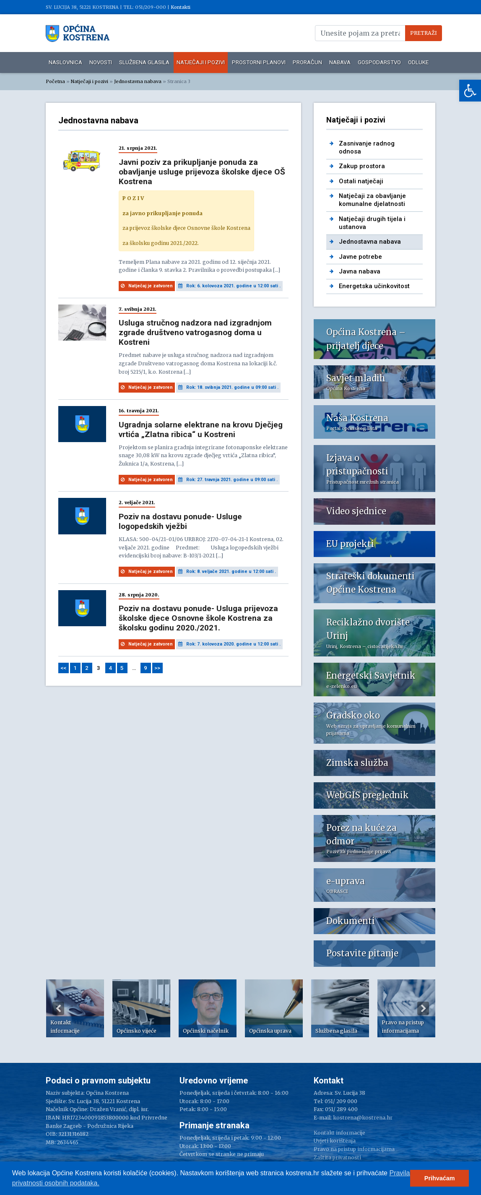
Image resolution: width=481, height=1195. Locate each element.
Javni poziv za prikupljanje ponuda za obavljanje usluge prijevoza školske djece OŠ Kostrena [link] (202, 171)
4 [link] (110, 668)
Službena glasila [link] (144, 62)
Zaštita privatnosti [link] (337, 1157)
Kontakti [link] (180, 7)
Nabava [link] (340, 62)
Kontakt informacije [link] (339, 1133)
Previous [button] (58, 1008)
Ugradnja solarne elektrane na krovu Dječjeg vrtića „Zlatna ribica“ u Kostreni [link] (201, 429)
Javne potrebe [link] (360, 256)
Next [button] (423, 1008)
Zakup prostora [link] (362, 166)
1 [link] (75, 668)
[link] (470, 91)
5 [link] (122, 668)
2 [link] (86, 668)
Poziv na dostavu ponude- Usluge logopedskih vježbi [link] (180, 521)
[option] (75, 1008)
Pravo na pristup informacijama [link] (354, 1149)
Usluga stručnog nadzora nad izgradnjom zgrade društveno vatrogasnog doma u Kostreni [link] (195, 332)
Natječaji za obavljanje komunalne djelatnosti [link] (372, 200)
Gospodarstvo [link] (379, 62)
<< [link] (63, 668)
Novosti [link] (100, 62)
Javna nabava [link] (359, 271)
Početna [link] (55, 81)
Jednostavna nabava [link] (137, 81)
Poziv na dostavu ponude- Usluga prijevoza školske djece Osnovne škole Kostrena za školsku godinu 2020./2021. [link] (198, 618)
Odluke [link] (418, 62)
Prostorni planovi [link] (259, 62)
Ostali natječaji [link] (361, 181)
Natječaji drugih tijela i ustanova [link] (372, 223)
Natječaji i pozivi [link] (201, 62)
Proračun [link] (307, 62)
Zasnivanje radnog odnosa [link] (367, 147)
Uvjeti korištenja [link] (335, 1141)
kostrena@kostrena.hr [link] (363, 1117)
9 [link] (145, 668)
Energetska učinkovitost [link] (374, 286)
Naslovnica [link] (65, 62)
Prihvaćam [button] (439, 1178)
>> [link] (157, 668)
